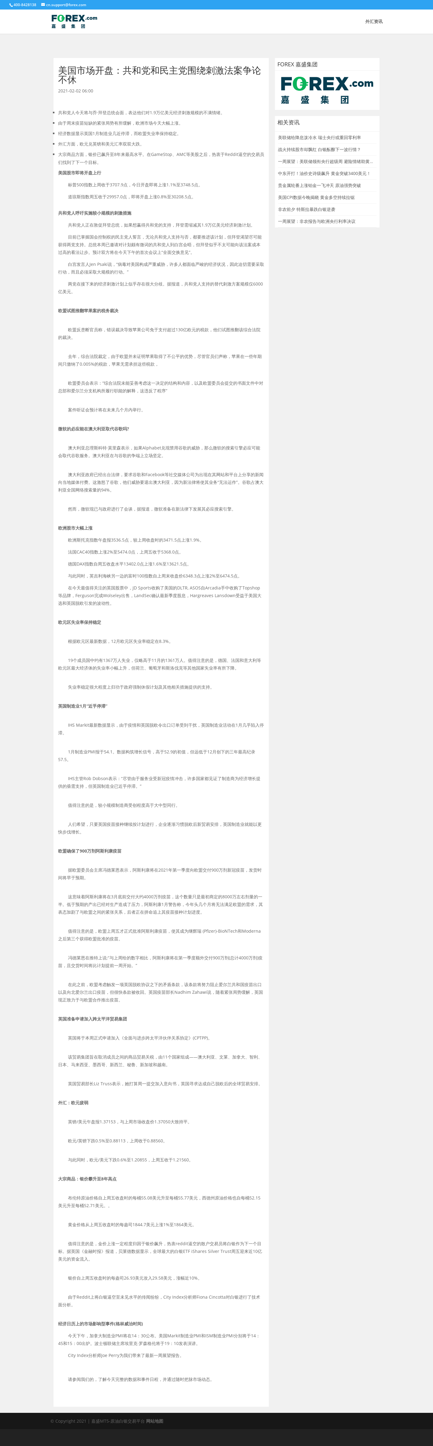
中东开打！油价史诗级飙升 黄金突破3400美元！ (324, 173)
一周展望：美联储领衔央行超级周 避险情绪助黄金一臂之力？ (336, 161)
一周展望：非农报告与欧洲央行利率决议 (317, 221)
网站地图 (154, 1421)
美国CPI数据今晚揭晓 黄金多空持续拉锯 (316, 197)
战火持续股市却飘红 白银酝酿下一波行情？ (319, 149)
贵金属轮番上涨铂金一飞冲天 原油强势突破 (319, 185)
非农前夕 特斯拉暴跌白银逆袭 (306, 209)
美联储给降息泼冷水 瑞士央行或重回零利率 (319, 137)
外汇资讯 (374, 21)
